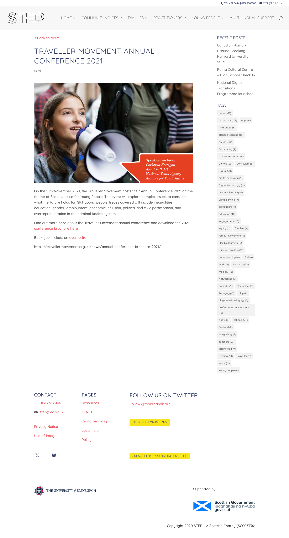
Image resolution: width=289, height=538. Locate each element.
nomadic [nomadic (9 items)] (225, 288)
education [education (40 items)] (227, 215)
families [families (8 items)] (241, 230)
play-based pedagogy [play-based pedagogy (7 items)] (233, 303)
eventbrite (77, 237)
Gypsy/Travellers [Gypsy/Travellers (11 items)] (231, 252)
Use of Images (46, 440)
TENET (87, 416)
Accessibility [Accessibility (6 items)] (228, 120)
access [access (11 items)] (225, 113)
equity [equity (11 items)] (224, 230)
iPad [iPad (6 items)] (248, 259)
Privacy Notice (46, 430)
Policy (86, 444)
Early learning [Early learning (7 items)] (229, 200)
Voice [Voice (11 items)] (224, 367)
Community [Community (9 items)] (227, 149)
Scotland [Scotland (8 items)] (225, 330)
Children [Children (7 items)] (225, 142)
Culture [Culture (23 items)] (225, 164)
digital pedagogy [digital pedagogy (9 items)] (230, 179)
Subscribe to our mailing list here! (159, 460)
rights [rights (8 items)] (224, 323)
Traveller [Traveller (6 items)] (244, 359)
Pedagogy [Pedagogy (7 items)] (226, 295)
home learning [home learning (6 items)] (229, 259)
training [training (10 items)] (226, 359)
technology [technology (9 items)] (227, 352)
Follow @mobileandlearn (150, 408)
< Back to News (46, 38)
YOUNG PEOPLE (206, 18)
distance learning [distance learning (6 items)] (231, 193)
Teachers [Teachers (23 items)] (226, 345)
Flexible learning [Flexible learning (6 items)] (230, 244)
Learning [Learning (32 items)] (241, 266)
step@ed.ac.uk (51, 416)
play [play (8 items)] (243, 295)
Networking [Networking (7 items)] (227, 281)
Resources (90, 407)
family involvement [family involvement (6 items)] (232, 237)
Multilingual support (252, 18)
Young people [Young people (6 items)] (228, 374)
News (38, 70)
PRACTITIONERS (167, 18)
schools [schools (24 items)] (241, 323)
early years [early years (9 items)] (227, 208)
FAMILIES (136, 18)
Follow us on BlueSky (149, 426)
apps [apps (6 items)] (246, 120)
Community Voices (100, 18)
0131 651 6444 (50, 407)
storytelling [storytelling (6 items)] (227, 337)
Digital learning (94, 425)
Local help (90, 434)
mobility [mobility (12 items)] (226, 273)
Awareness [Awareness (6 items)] (227, 127)
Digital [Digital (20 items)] (225, 171)
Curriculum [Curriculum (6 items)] (245, 164)
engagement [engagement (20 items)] (229, 222)
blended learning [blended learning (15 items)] (231, 135)
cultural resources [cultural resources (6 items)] (231, 157)
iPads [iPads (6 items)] (224, 266)
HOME (66, 18)
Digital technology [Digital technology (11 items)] (232, 186)
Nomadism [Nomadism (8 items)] (245, 288)
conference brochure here (56, 228)
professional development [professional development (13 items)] (234, 313)
